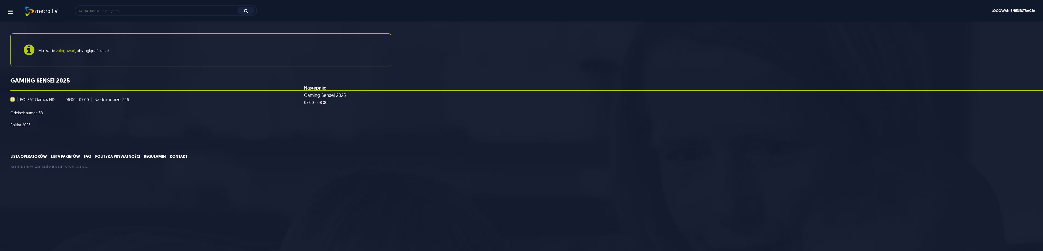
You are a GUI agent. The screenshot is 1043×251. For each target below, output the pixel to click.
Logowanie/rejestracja (1013, 10)
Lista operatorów (28, 156)
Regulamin (155, 156)
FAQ (87, 156)
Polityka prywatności (117, 156)
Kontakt (178, 156)
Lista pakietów (65, 156)
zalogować (65, 50)
